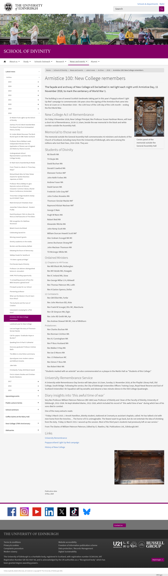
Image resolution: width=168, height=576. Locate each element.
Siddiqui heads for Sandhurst (20, 255)
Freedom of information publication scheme (77, 545)
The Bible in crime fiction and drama (22, 354)
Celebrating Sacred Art (17, 233)
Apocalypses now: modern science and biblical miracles (22, 359)
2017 (9, 381)
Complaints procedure (13, 548)
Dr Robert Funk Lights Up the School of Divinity (22, 119)
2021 (9, 100)
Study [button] (26, 61)
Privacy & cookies (11, 545)
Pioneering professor (17, 291)
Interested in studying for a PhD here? (21, 311)
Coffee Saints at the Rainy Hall (17, 416)
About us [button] (14, 61)
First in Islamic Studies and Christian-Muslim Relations (22, 375)
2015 (9, 390)
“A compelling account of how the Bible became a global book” (21, 281)
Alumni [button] (94, 61)
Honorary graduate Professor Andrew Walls (23, 348)
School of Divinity (60, 70)
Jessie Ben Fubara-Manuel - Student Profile (22, 208)
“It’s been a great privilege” (19, 259)
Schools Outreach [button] (42, 61)
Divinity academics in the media (21, 242)
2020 (9, 104)
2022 (9, 95)
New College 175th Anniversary (18, 423)
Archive (9, 77)
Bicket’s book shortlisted (18, 228)
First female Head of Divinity (19, 264)
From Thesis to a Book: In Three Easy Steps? (22, 168)
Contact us (119, 525)
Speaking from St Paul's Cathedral (21, 342)
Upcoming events (12, 396)
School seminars (12, 410)
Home (48, 70)
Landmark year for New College (21, 324)
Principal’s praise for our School (21, 287)
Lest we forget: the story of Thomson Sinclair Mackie (22, 329)
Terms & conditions (12, 542)
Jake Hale (13, 365)
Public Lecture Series (14, 403)
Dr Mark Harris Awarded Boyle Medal (22, 163)
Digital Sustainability (67, 551)
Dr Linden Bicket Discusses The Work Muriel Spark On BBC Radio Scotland (22, 135)
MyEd (162, 4)
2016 (9, 386)
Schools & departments (147, 4)
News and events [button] (78, 61)
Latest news (10, 71)
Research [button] (60, 61)
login (160, 575)
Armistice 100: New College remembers (19, 318)
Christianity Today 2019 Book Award (22, 370)
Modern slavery (10, 551)
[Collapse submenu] (39, 71)
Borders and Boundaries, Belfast (21, 246)
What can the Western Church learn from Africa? (22, 297)
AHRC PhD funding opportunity (21, 275)
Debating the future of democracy (21, 250)
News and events (76, 70)
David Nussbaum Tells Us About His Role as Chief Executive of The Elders (22, 215)
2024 (9, 86)
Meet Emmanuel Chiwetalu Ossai (21, 203)
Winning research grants (18, 237)
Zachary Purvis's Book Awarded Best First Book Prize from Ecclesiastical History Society (22, 127)
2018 (9, 113)
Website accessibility (67, 542)
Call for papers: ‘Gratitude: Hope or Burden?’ (22, 336)
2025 (9, 82)
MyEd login (157, 559)
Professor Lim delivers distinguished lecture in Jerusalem (22, 269)
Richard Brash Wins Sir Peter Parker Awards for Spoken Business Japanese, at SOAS (22, 176)
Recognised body (87, 559)
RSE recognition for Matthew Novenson (19, 222)
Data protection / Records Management (75, 548)
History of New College (55, 447)
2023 (9, 91)
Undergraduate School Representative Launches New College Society (20, 155)
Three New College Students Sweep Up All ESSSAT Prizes (22, 197)
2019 (9, 109)
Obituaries (10, 430)
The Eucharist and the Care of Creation (20, 304)
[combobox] (136, 9)
